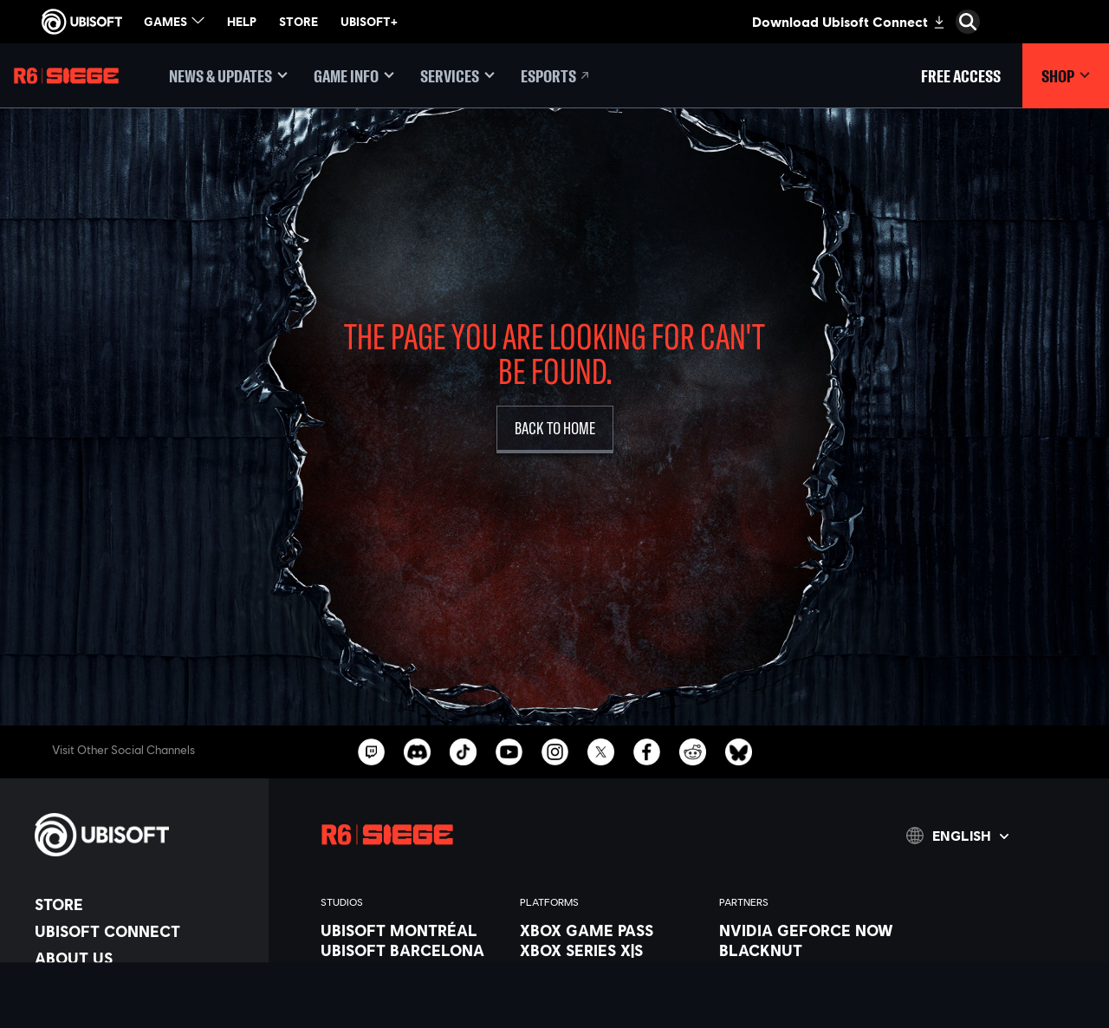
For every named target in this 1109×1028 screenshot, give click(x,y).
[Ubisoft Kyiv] (412, 1009)
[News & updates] (228, 76)
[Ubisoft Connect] (143, 931)
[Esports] (556, 75)
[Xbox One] (611, 970)
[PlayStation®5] (611, 990)
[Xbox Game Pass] (611, 930)
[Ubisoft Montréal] (412, 930)
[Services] (457, 76)
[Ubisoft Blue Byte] (412, 970)
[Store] (143, 904)
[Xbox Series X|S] (611, 950)
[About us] (143, 957)
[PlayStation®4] (611, 1009)
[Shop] (1065, 76)
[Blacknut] (810, 950)
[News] (143, 984)
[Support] (143, 1011)
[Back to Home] (554, 429)
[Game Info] (354, 76)
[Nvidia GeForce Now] (810, 930)
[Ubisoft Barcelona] (412, 950)
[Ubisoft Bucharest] (412, 990)
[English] (957, 835)
